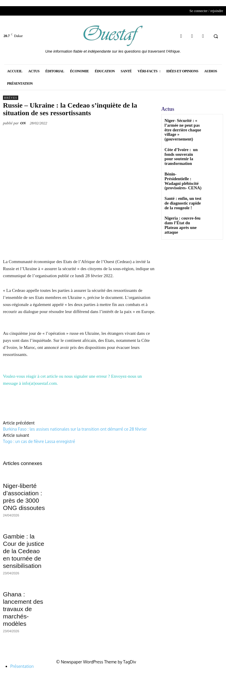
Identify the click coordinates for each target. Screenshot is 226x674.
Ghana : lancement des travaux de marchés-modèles (23, 609)
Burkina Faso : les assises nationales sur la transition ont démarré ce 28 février (75, 429)
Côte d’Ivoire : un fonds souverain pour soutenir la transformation (182, 147)
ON (23, 123)
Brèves (10, 98)
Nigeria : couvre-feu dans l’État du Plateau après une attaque (179, 206)
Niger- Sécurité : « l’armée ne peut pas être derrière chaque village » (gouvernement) (183, 127)
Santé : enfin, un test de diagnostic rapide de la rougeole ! (182, 185)
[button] (215, 36)
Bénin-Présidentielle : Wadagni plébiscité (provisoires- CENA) (180, 166)
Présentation (22, 666)
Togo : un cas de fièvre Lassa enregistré (39, 441)
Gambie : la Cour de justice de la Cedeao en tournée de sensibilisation (23, 551)
